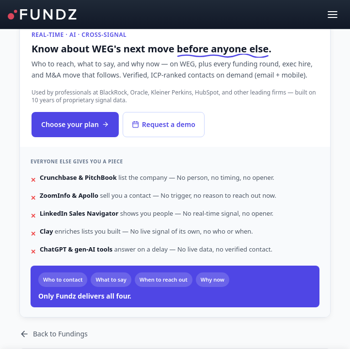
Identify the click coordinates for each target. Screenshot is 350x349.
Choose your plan (75, 124)
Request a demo (163, 124)
